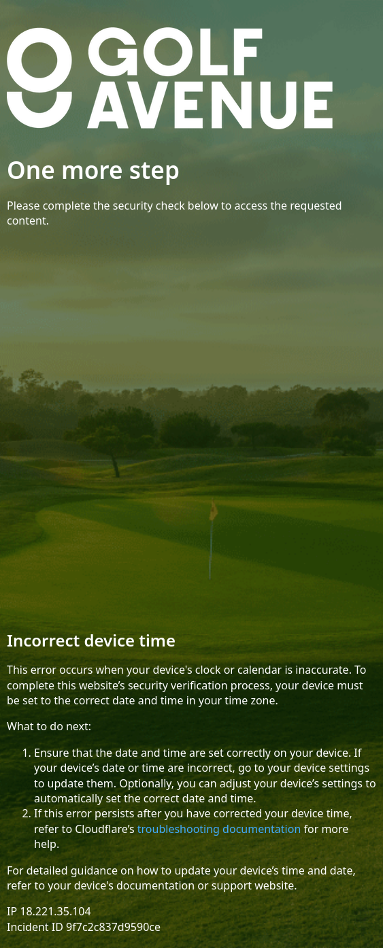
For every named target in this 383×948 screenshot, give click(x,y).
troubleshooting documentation (219, 828)
